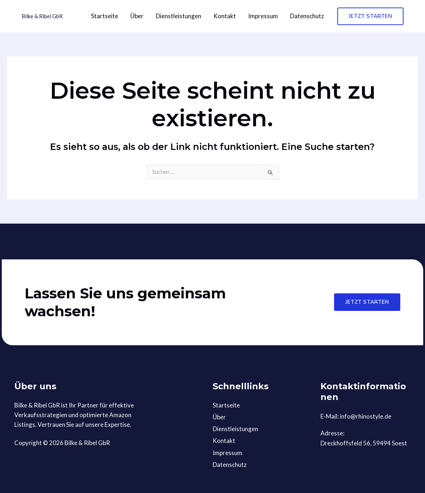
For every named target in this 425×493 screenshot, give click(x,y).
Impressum (263, 16)
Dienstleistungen (178, 16)
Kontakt (224, 16)
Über (137, 16)
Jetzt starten (367, 302)
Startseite (104, 16)
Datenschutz (307, 16)
